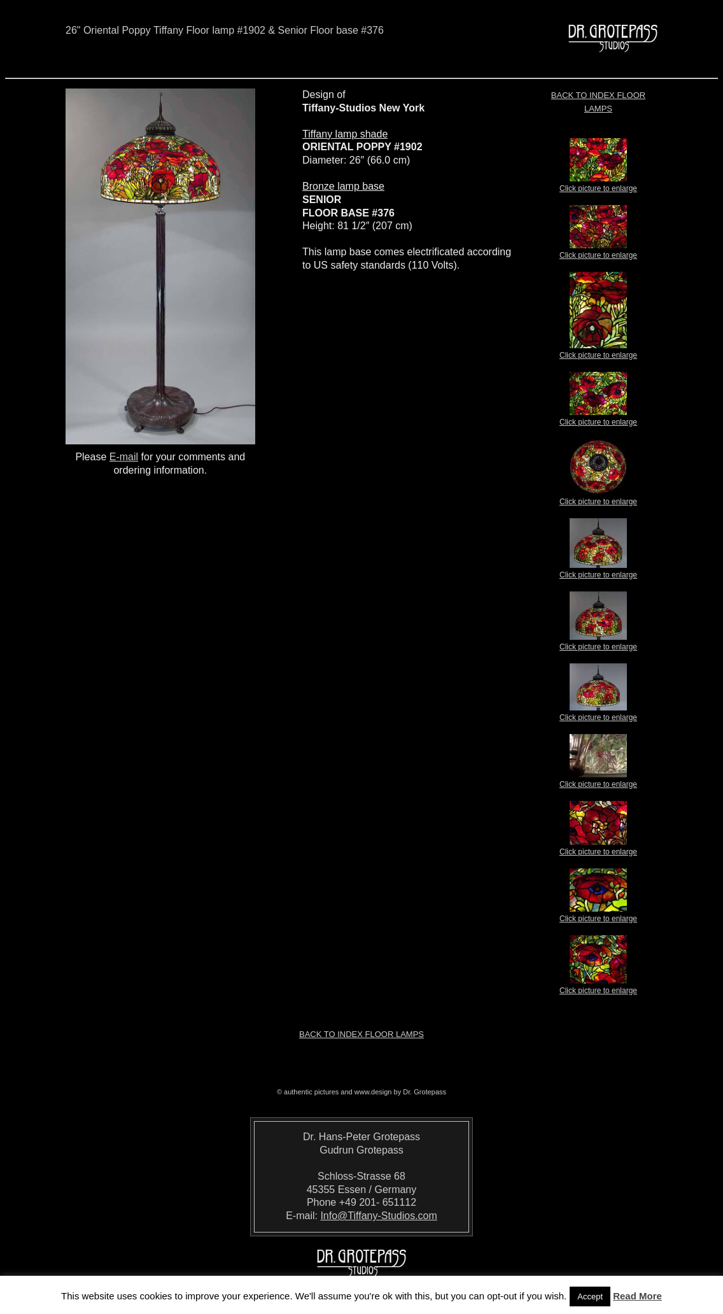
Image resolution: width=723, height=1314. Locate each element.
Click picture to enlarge (598, 184)
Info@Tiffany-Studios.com (378, 1215)
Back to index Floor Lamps (361, 1034)
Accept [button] (590, 1296)
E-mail (123, 456)
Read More (637, 1295)
